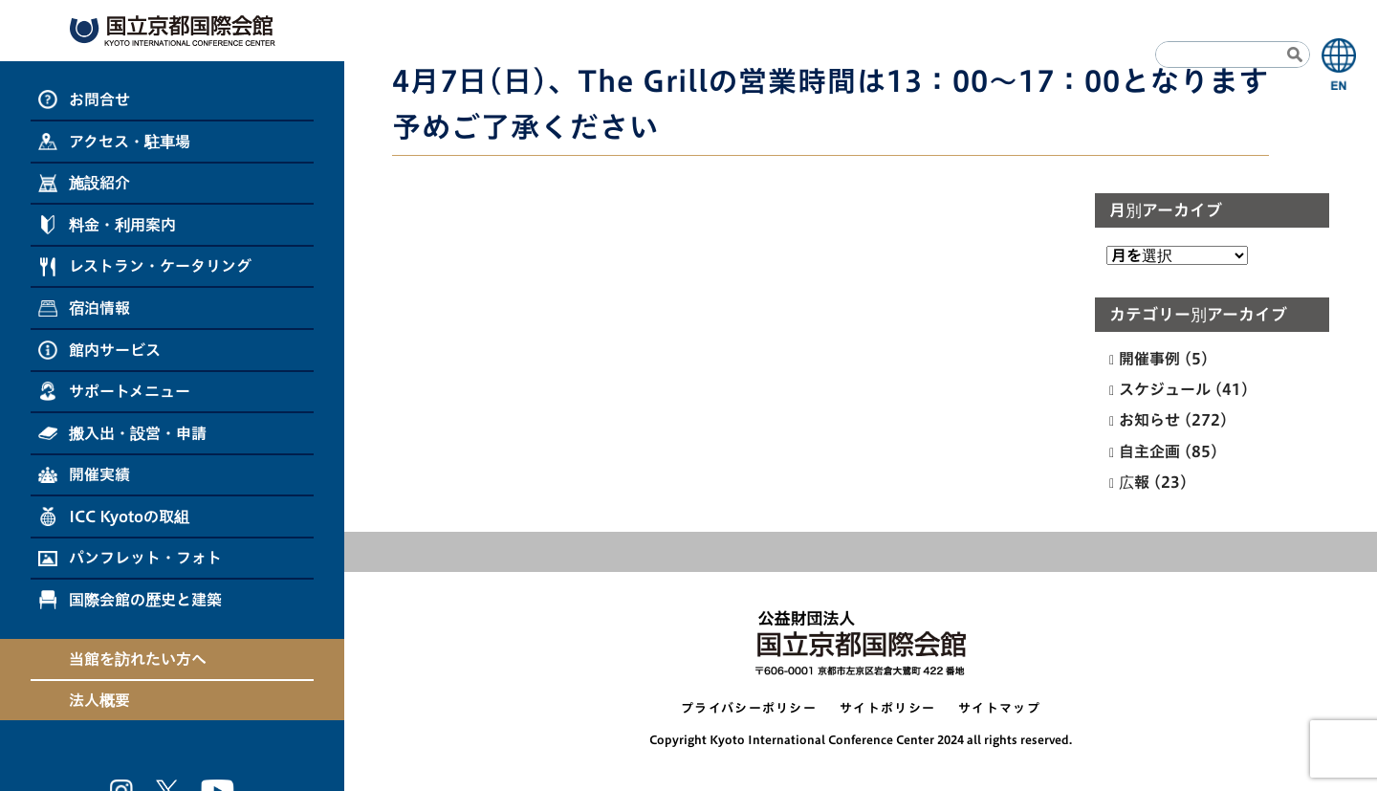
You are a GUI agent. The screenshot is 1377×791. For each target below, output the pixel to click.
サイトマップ (999, 708)
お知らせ (1149, 420)
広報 (1134, 482)
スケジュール (1165, 389)
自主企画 (1149, 451)
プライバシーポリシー (749, 708)
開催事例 (1149, 358)
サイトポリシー (887, 708)
